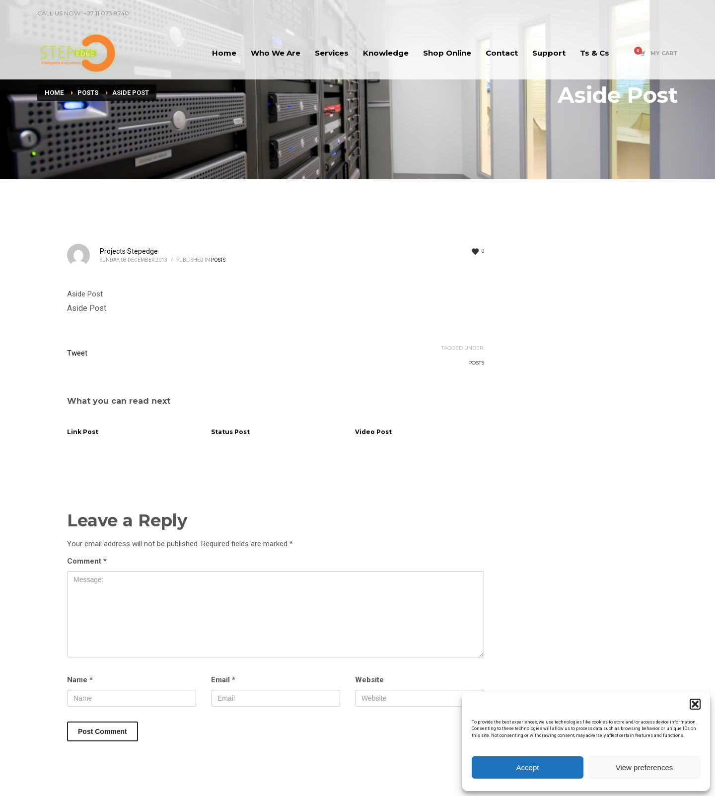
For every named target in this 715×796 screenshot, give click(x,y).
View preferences (644, 767)
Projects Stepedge (129, 251)
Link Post (82, 431)
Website (369, 679)
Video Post (373, 431)
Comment (87, 561)
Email (223, 679)
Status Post (230, 431)
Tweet (77, 353)
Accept (527, 767)
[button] (695, 704)
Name (80, 679)
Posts (218, 260)
